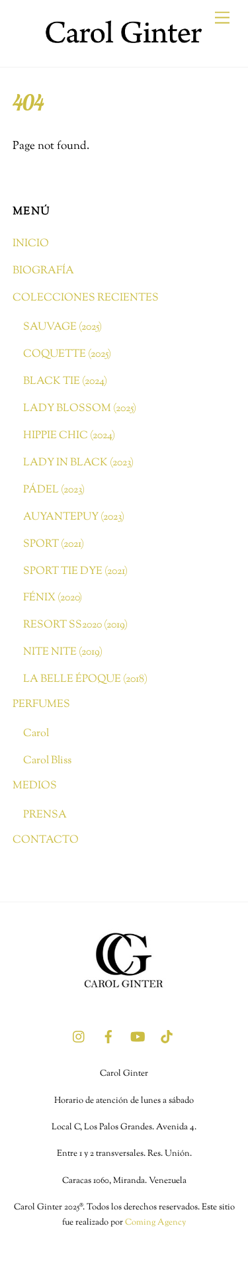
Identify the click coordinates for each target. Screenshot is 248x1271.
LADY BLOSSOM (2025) (79, 408)
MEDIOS (35, 786)
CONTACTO (46, 840)
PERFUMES (41, 704)
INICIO (31, 244)
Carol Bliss (47, 761)
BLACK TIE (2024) (65, 381)
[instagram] (79, 1036)
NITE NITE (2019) (63, 652)
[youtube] (137, 1036)
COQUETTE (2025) (67, 354)
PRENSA (45, 815)
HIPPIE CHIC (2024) (69, 436)
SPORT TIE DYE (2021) (75, 571)
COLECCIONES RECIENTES (86, 298)
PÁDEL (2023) (54, 490)
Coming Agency (155, 1223)
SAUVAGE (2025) (62, 327)
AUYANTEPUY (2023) (73, 517)
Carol (36, 733)
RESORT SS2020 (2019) (75, 625)
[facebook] (108, 1036)
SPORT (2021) (53, 544)
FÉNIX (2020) (52, 598)
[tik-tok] (166, 1036)
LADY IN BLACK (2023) (78, 463)
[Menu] (222, 18)
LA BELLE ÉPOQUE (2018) (85, 679)
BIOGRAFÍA (43, 271)
